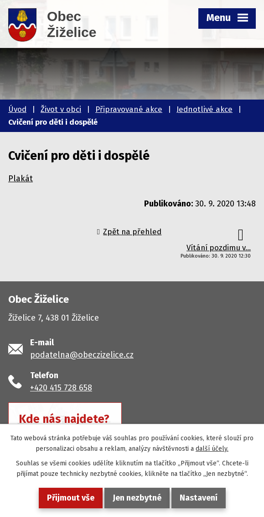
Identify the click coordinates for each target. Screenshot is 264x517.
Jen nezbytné (137, 498)
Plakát (20, 179)
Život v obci (61, 109)
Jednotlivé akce (204, 109)
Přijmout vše (70, 498)
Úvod (17, 109)
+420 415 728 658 (61, 388)
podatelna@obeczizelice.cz (82, 355)
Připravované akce (128, 109)
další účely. (212, 449)
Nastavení (198, 498)
